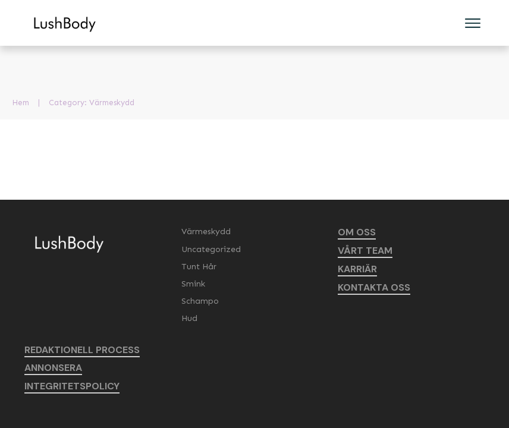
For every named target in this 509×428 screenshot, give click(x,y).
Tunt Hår (198, 267)
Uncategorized (211, 249)
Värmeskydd (206, 231)
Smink (193, 284)
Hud (189, 318)
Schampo (200, 301)
